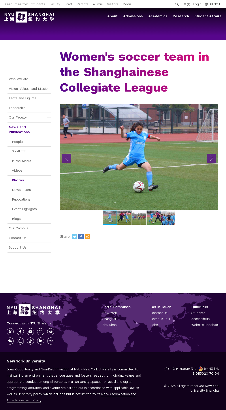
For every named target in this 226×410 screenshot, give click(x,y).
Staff (68, 4)
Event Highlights (24, 209)
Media (127, 4)
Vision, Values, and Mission (29, 88)
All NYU (212, 4)
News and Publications (19, 129)
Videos (17, 170)
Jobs (154, 325)
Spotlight (19, 151)
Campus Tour (161, 319)
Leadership (17, 108)
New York (109, 313)
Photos (18, 180)
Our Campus (18, 228)
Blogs (16, 218)
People (17, 142)
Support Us (17, 247)
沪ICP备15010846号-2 (180, 369)
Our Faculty (18, 117)
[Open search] (177, 4)
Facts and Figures (22, 98)
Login (197, 4)
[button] (66, 158)
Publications (21, 199)
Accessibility (200, 319)
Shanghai (109, 319)
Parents (83, 4)
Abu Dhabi (109, 325)
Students (38, 4)
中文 (187, 4)
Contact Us (17, 238)
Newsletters (21, 190)
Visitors (112, 4)
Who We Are (18, 79)
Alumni (98, 4)
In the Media (21, 161)
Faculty (55, 4)
